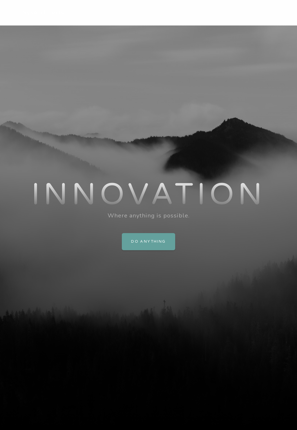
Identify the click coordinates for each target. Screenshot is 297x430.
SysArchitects (43, 13)
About (260, 13)
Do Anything (148, 241)
